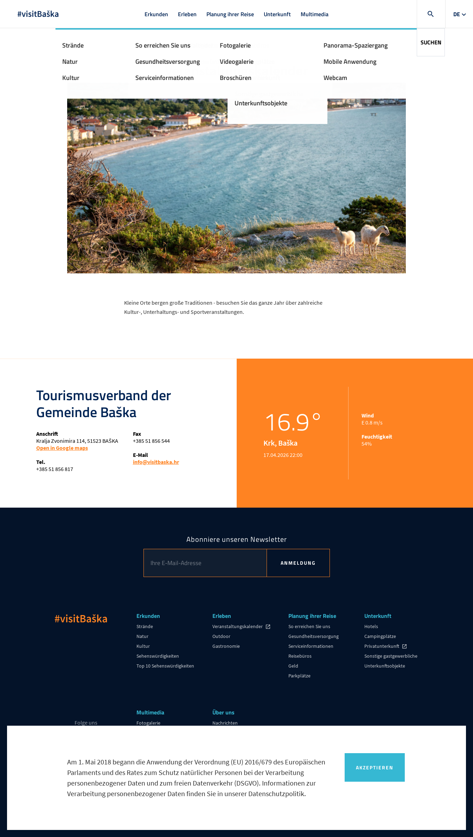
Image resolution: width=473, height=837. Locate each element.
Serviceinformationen (310, 646)
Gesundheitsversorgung (313, 636)
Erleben (187, 14)
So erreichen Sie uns (309, 626)
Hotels (371, 626)
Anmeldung (298, 562)
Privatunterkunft (382, 646)
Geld (293, 666)
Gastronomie (226, 646)
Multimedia (314, 14)
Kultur (143, 646)
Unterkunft (277, 14)
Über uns (223, 713)
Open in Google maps (62, 447)
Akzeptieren (375, 767)
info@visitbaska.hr (156, 461)
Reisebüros (300, 656)
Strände (144, 626)
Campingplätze (380, 636)
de (456, 14)
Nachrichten (225, 723)
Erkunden (156, 14)
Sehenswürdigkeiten (157, 656)
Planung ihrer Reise (230, 14)
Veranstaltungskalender (238, 626)
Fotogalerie (148, 723)
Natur (142, 636)
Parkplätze (299, 675)
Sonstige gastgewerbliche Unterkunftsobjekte (390, 661)
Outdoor (221, 636)
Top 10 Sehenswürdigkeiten (165, 666)
